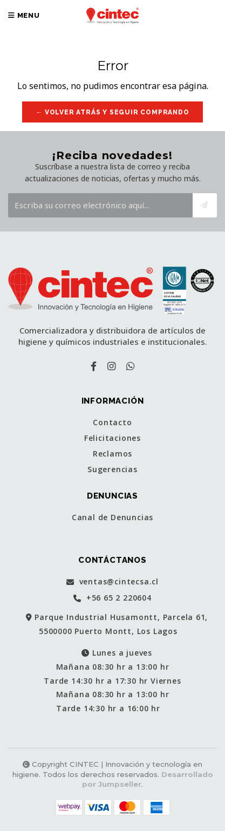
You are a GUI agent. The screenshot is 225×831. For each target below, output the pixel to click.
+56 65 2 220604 (112, 598)
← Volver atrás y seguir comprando (112, 112)
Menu (24, 15)
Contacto (112, 422)
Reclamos (112, 454)
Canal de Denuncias (112, 517)
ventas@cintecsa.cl (112, 582)
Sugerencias (112, 469)
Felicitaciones (112, 438)
